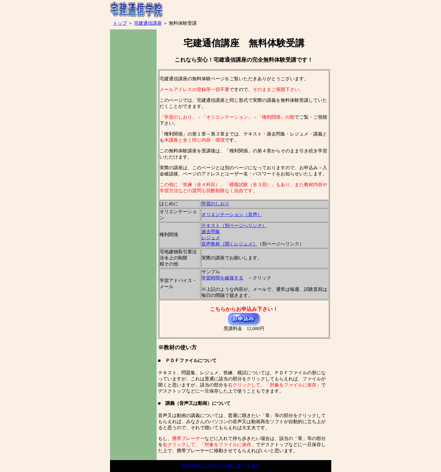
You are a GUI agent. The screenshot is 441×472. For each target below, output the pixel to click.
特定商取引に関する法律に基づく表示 (220, 465)
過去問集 (210, 231)
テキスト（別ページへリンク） (234, 225)
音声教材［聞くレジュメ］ (229, 243)
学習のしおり (215, 203)
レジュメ (210, 237)
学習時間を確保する (222, 277)
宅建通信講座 (148, 23)
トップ (120, 23)
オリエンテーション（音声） (231, 214)
